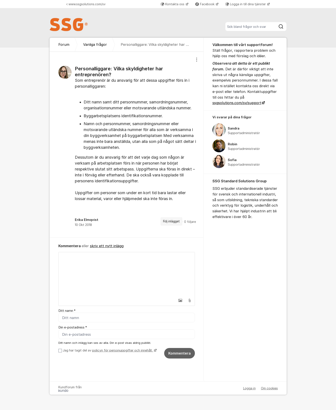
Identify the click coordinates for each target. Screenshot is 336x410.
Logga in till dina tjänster (246, 4)
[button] (180, 300)
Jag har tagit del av (109, 350)
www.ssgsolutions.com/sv (86, 4)
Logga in (249, 388)
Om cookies (269, 388)
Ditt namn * (66, 311)
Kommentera (179, 353)
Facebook (205, 4)
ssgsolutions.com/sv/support (236, 103)
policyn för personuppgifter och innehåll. (122, 350)
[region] (127, 144)
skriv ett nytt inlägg (107, 246)
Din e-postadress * (72, 327)
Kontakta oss (173, 4)
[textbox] (127, 274)
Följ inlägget (171, 221)
